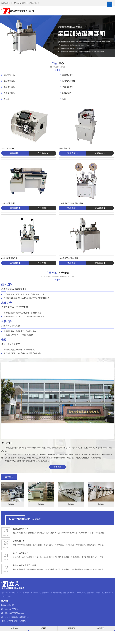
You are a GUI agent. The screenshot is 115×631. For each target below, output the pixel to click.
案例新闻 (71, 628)
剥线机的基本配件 (20, 553)
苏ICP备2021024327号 (17, 621)
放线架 (6, 99)
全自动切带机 (9, 93)
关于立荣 (14, 628)
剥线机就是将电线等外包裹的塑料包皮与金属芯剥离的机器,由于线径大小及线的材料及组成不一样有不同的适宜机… (59, 533)
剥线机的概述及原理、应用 (24, 565)
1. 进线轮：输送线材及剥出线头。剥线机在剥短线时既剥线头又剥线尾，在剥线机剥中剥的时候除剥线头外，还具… (59, 557)
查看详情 (57, 467)
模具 (64, 99)
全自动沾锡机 (67, 75)
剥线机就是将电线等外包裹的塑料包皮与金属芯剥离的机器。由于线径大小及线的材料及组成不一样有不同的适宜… (59, 569)
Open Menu (109, 4)
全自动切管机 (9, 81)
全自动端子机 (9, 75)
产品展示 (43, 628)
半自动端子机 (67, 87)
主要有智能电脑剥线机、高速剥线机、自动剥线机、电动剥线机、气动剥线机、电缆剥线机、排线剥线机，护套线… (59, 545)
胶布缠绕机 (66, 93)
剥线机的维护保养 (20, 529)
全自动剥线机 (9, 87)
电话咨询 (100, 628)
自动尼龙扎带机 (68, 81)
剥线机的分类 (19, 541)
